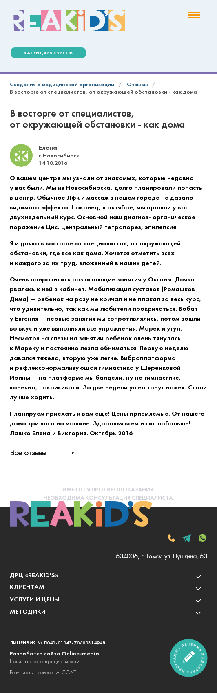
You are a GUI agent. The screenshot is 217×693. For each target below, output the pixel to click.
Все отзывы (28, 453)
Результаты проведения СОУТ (43, 672)
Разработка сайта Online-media (54, 654)
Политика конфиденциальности (45, 661)
